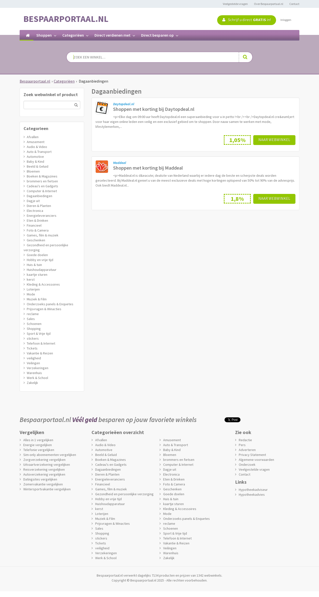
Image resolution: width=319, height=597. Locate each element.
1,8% (237, 199)
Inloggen (285, 20)
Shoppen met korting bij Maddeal (148, 168)
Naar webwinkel (274, 139)
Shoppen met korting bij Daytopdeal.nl (153, 109)
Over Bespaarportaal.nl (268, 4)
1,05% (237, 140)
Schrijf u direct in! (246, 19)
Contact (294, 4)
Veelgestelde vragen (235, 4)
